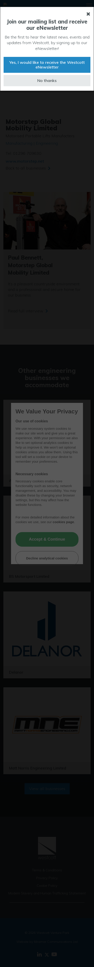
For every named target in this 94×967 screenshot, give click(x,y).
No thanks (47, 80)
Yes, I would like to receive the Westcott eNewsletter (47, 65)
